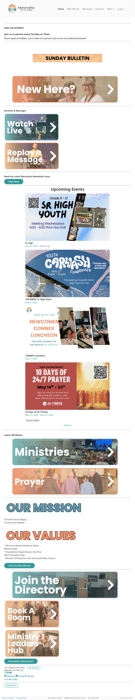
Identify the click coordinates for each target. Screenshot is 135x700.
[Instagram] (5, 673)
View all (67, 425)
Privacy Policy (21, 698)
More (110, 9)
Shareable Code (126, 698)
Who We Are (73, 9)
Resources (11, 685)
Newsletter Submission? (21, 661)
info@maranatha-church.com (75, 698)
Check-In (99, 9)
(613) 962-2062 (93, 698)
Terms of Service (8, 698)
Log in (121, 9)
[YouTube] (10, 673)
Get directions (33, 668)
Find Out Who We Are (19, 565)
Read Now (14, 181)
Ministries (87, 9)
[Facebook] (8, 673)
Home (61, 9)
